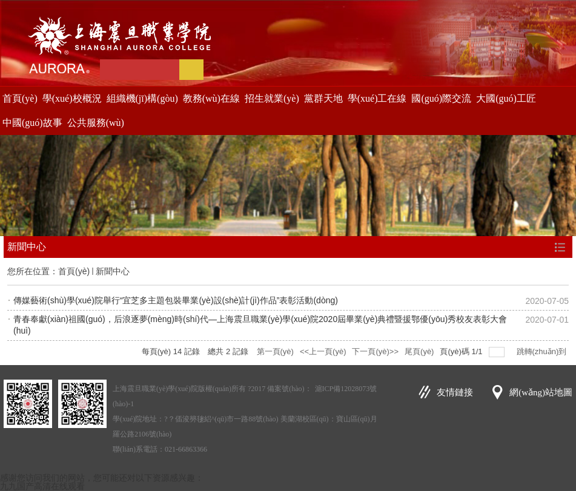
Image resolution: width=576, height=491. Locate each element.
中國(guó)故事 (32, 122)
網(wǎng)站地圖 (540, 392)
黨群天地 (323, 98)
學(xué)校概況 (72, 98)
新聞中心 (113, 271)
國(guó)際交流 (441, 98)
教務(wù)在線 (211, 98)
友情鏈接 (455, 392)
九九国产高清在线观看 (42, 486)
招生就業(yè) (272, 98)
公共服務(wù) (95, 122)
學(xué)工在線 (377, 98)
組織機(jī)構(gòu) (142, 98)
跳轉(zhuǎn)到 (543, 351)
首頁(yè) (20, 98)
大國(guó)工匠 (506, 98)
